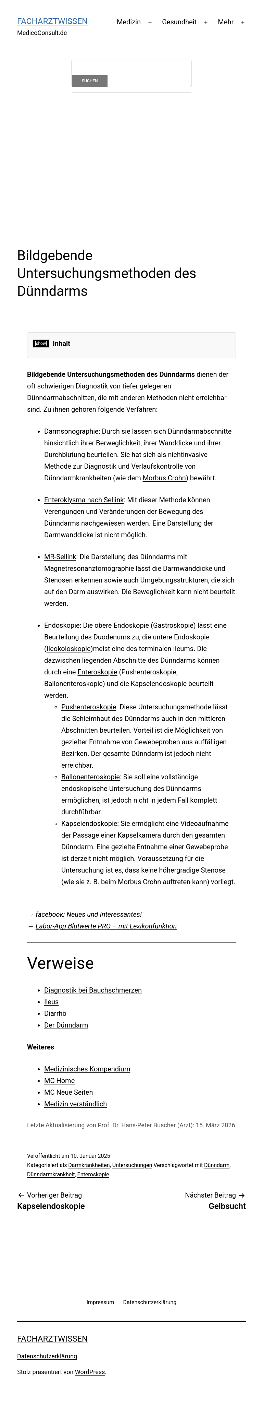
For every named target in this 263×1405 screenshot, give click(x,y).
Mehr (226, 22)
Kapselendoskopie (89, 823)
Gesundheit (179, 22)
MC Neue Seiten (68, 1092)
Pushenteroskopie (88, 707)
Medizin (129, 22)
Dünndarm (216, 1165)
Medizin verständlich (75, 1104)
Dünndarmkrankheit (51, 1174)
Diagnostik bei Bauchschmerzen (93, 990)
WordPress (90, 1372)
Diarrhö (55, 1013)
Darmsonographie (71, 431)
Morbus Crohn (164, 478)
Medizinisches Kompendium (87, 1069)
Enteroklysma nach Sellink (84, 500)
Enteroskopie (97, 672)
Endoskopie (62, 625)
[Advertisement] (131, 154)
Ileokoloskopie (69, 649)
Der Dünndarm (66, 1025)
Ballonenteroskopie (90, 777)
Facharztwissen (52, 21)
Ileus (51, 1002)
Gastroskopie (173, 625)
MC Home (59, 1081)
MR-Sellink (60, 557)
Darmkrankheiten (89, 1165)
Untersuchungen (132, 1165)
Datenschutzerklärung (47, 1356)
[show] (41, 343)
